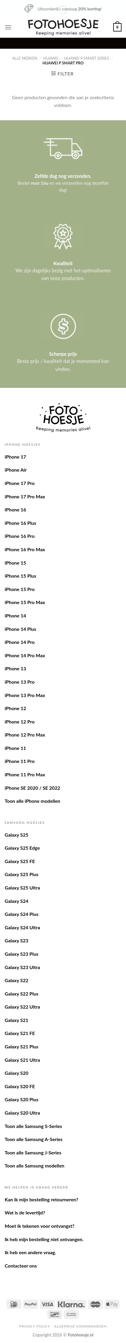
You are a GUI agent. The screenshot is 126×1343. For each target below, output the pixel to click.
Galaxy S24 (16, 901)
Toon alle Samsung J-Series (33, 1152)
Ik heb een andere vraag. (30, 1252)
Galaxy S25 (16, 835)
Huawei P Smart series (86, 58)
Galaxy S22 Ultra (22, 1006)
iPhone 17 (15, 456)
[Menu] (8, 27)
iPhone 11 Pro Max (25, 774)
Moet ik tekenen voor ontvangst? (39, 1226)
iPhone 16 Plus (20, 523)
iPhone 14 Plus (20, 629)
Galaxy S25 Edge (22, 848)
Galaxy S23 (16, 940)
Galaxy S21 (16, 1020)
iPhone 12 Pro (20, 721)
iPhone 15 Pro (20, 589)
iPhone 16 (15, 509)
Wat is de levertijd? (25, 1212)
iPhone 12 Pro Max (25, 734)
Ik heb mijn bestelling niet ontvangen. (44, 1239)
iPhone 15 (15, 562)
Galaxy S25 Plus (21, 874)
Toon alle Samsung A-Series (34, 1139)
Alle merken (24, 58)
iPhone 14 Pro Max (25, 655)
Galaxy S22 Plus (21, 993)
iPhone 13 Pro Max (25, 695)
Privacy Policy (34, 1326)
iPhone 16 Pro (20, 536)
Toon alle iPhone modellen (32, 801)
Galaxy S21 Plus (21, 1046)
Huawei (50, 58)
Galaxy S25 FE (20, 861)
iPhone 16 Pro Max (25, 549)
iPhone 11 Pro (20, 761)
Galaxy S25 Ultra (22, 887)
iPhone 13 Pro (20, 682)
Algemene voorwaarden (80, 1326)
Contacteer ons (21, 1265)
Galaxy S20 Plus (21, 1099)
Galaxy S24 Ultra (22, 927)
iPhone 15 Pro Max (25, 602)
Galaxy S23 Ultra (22, 967)
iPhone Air (16, 470)
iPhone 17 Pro (20, 483)
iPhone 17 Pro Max (25, 496)
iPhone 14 (15, 615)
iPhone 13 (15, 668)
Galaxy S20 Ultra (22, 1113)
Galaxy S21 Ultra (22, 1060)
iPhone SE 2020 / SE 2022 (32, 788)
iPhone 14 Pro (20, 642)
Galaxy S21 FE (20, 1033)
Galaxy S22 (16, 980)
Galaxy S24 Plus (21, 914)
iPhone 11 (15, 748)
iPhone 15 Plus (20, 576)
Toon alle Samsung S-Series (33, 1126)
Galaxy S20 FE (20, 1086)
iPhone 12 (15, 708)
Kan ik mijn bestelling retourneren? (41, 1199)
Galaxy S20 (16, 1073)
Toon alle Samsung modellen (34, 1165)
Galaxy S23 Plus (21, 954)
